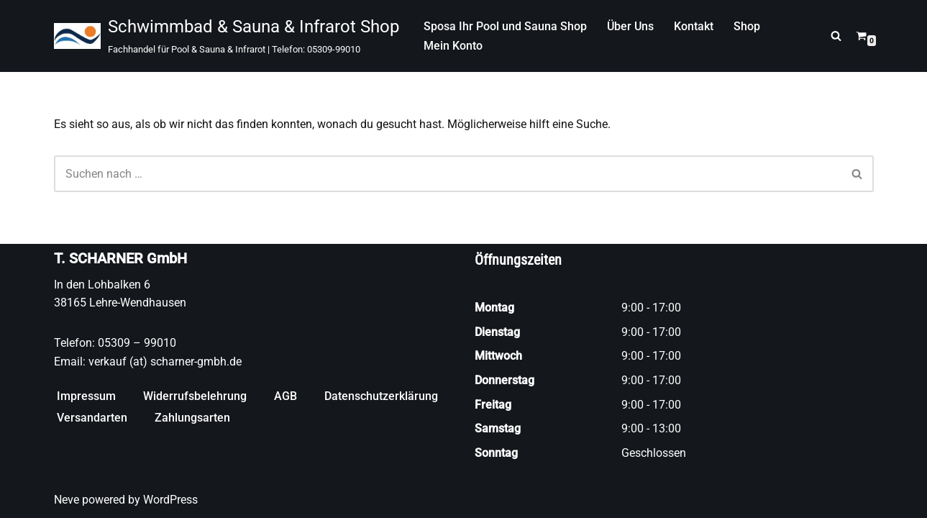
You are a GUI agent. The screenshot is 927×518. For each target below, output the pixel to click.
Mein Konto (453, 46)
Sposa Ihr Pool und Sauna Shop (505, 26)
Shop (747, 26)
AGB (285, 396)
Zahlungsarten (192, 417)
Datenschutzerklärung (381, 396)
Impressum (86, 396)
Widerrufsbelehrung (195, 396)
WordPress (170, 499)
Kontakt (693, 26)
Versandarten (92, 417)
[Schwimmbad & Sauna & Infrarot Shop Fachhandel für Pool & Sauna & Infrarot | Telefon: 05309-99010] (226, 36)
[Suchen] (836, 35)
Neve (66, 499)
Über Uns (630, 26)
